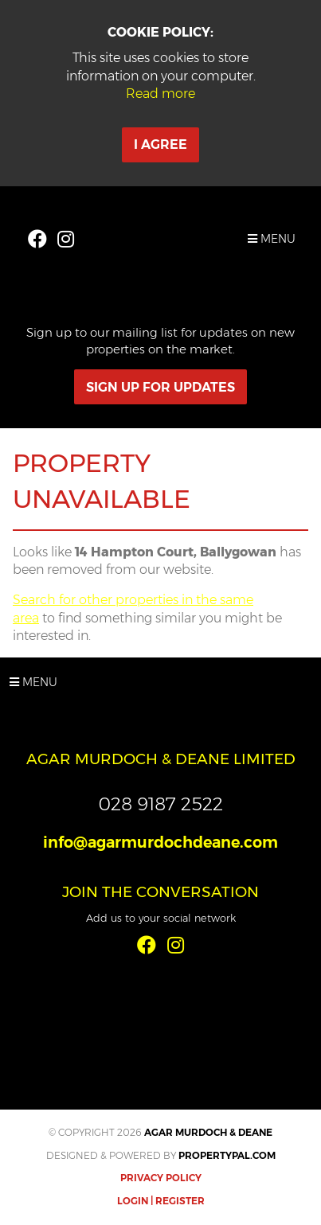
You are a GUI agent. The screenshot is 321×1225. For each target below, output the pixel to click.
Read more (160, 93)
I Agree (160, 144)
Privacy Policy (161, 1178)
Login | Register (161, 1201)
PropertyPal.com (227, 1155)
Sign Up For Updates (160, 387)
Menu (272, 239)
